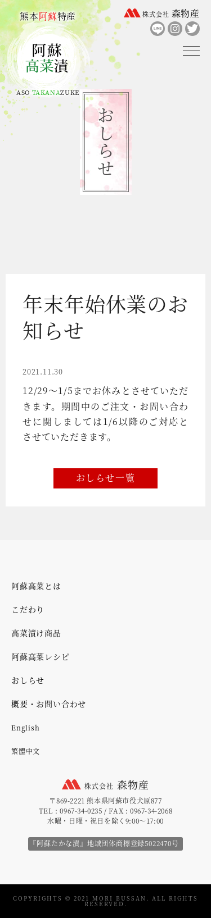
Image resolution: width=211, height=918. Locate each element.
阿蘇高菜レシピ (40, 656)
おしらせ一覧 (106, 477)
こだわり (27, 609)
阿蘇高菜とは (36, 585)
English (25, 727)
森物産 (171, 13)
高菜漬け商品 (36, 632)
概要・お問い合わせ (48, 703)
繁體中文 (25, 751)
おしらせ (27, 680)
